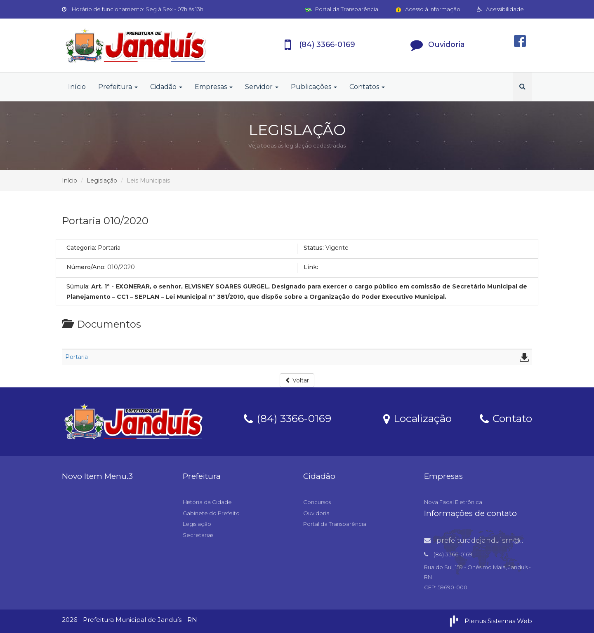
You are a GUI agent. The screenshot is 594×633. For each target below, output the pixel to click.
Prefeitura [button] (118, 87)
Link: (311, 267)
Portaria (76, 357)
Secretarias (198, 535)
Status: (314, 247)
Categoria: (81, 247)
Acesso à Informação (427, 9)
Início (77, 87)
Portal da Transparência (341, 9)
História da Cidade (207, 502)
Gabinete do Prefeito (211, 513)
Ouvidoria (316, 513)
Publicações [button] (314, 87)
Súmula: (78, 286)
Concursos (317, 502)
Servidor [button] (261, 87)
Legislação (102, 180)
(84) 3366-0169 (287, 418)
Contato (506, 418)
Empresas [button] (214, 87)
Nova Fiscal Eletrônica (453, 502)
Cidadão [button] (166, 87)
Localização (417, 418)
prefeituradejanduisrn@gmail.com (490, 540)
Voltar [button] (297, 380)
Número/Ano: (86, 267)
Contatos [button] (367, 87)
